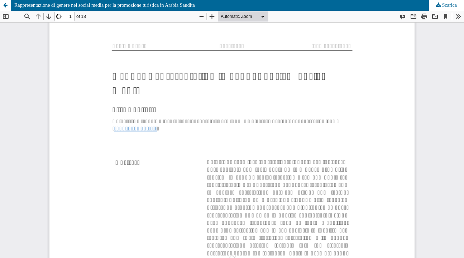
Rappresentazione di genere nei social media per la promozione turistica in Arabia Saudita (104, 5)
